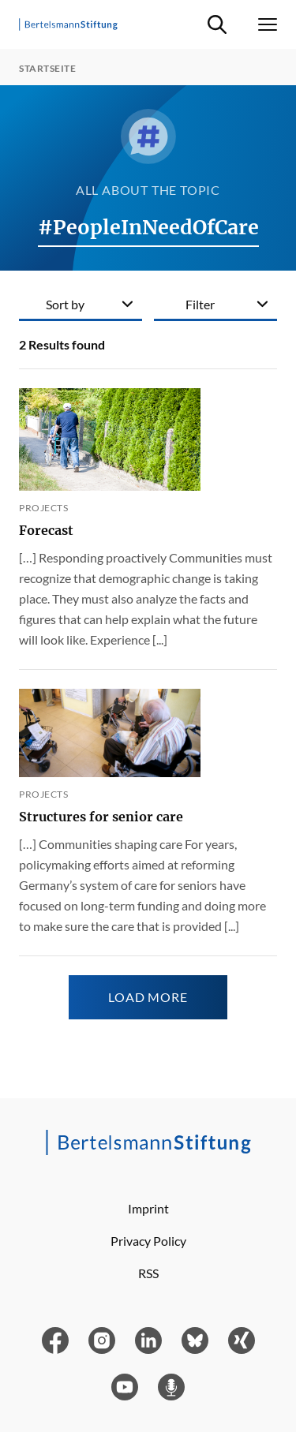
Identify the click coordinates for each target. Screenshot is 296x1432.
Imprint (148, 1208)
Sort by (65, 304)
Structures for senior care (101, 816)
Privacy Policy (148, 1240)
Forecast (46, 530)
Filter (200, 304)
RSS (148, 1273)
